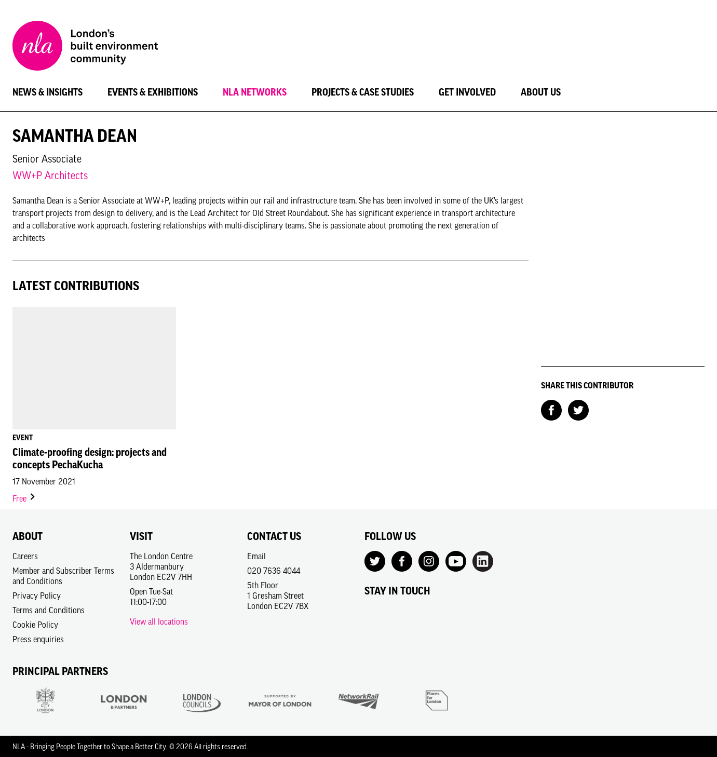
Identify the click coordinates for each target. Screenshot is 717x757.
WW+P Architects (50, 175)
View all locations (159, 621)
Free (24, 498)
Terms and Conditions (48, 610)
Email (256, 556)
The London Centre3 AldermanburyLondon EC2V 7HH (161, 566)
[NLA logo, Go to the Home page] (85, 47)
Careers (25, 556)
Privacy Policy (36, 595)
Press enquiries (38, 639)
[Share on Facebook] (551, 409)
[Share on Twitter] (578, 409)
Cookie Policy (35, 624)
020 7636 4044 (273, 570)
